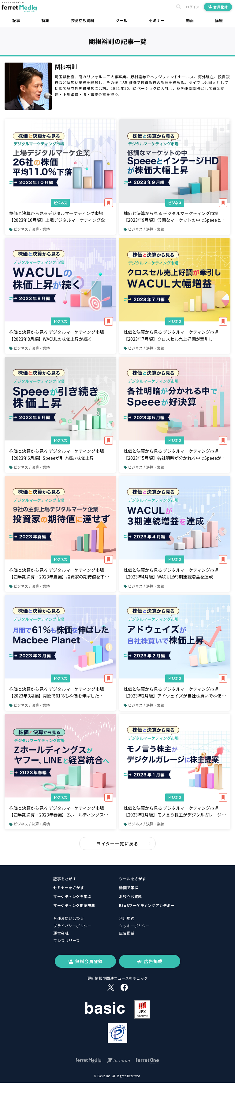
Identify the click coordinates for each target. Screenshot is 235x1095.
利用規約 (126, 918)
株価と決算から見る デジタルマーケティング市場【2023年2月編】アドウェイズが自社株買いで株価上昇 (175, 692)
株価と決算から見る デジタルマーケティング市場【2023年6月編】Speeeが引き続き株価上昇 (56, 454)
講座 (219, 20)
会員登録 (218, 6)
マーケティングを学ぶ (72, 896)
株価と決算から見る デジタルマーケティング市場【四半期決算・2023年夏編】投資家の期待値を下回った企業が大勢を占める (59, 573)
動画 (190, 20)
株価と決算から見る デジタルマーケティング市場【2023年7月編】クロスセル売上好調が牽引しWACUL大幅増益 (171, 335)
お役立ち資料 (82, 20)
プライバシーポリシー (72, 925)
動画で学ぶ (128, 887)
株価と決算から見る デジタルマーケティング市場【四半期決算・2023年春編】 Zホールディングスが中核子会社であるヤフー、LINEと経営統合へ (58, 811)
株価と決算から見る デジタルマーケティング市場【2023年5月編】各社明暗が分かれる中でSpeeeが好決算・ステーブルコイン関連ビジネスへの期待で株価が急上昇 (175, 454)
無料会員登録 (85, 961)
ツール (121, 20)
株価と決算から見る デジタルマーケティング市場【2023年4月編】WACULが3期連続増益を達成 (171, 573)
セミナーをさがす (68, 887)
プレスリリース (66, 940)
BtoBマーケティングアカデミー (146, 905)
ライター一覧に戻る (123, 843)
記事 (16, 20)
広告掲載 (126, 933)
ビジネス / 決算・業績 (29, 229)
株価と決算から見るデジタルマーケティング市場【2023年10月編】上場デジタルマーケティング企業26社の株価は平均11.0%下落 (59, 217)
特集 (45, 20)
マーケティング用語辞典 (74, 905)
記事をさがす (64, 878)
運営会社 (61, 933)
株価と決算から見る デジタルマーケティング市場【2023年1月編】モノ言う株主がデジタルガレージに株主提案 (175, 811)
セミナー (157, 20)
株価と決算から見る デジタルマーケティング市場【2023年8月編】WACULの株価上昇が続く (56, 335)
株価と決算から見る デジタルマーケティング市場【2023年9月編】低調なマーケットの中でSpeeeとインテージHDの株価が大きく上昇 (175, 217)
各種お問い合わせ (68, 918)
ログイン (192, 7)
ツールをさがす (132, 878)
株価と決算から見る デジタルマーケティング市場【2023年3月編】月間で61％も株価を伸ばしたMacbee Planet (56, 692)
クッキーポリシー (134, 925)
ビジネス (60, 202)
